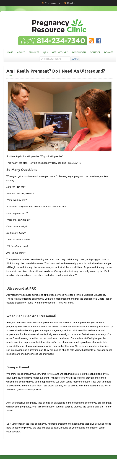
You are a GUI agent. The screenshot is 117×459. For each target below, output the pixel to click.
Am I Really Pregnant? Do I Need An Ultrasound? (55, 71)
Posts (71, 3)
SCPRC (9, 76)
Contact (95, 52)
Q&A (45, 52)
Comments (52, 3)
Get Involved (60, 52)
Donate (108, 52)
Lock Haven (79, 52)
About (21, 52)
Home (9, 52)
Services (34, 52)
